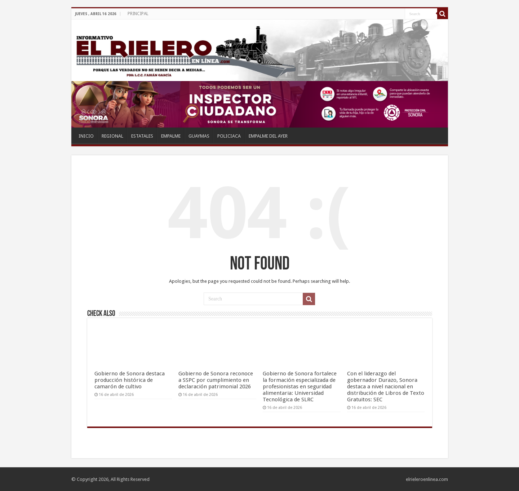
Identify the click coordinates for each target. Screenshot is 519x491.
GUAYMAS (198, 136)
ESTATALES (142, 136)
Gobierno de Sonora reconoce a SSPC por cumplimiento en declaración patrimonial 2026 (215, 380)
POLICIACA (229, 136)
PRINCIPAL (138, 13)
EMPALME (171, 136)
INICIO (86, 136)
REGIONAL (112, 136)
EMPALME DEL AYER (268, 136)
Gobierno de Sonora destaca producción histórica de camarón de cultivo (129, 380)
